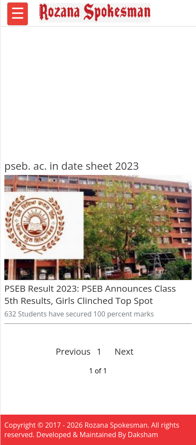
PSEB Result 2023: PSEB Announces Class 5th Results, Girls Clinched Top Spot (90, 294)
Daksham (143, 434)
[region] (98, 89)
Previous (73, 351)
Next (120, 351)
